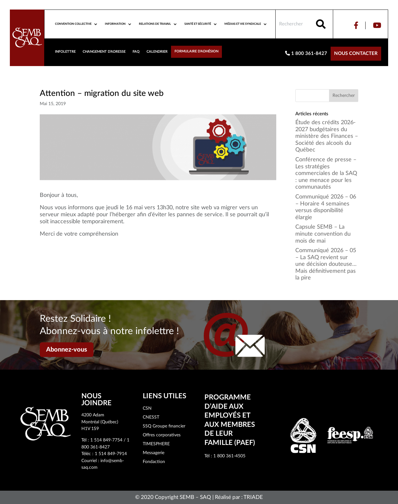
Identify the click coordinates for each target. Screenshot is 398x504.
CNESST (151, 417)
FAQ (136, 51)
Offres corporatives (162, 435)
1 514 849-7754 (106, 440)
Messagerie (153, 453)
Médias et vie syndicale (242, 24)
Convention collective (73, 24)
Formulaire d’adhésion (196, 51)
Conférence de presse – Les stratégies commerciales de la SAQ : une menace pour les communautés (326, 173)
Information (115, 24)
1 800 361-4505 (229, 456)
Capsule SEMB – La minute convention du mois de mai (323, 234)
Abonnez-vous (66, 349)
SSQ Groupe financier (164, 426)
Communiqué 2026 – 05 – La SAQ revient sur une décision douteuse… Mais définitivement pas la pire (326, 264)
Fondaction (154, 462)
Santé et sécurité (197, 24)
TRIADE (253, 497)
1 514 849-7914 (111, 454)
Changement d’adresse (104, 51)
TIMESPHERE (156, 444)
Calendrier (157, 51)
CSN (147, 408)
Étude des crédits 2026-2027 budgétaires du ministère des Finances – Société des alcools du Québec (326, 136)
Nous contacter (356, 53)
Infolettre (65, 51)
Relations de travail (155, 24)
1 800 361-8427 (306, 53)
